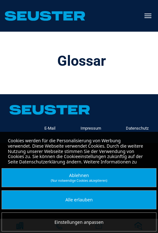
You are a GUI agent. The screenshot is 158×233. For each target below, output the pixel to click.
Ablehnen (79, 177)
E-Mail (49, 128)
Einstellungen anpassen (79, 222)
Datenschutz (137, 128)
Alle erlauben (79, 200)
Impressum (91, 128)
